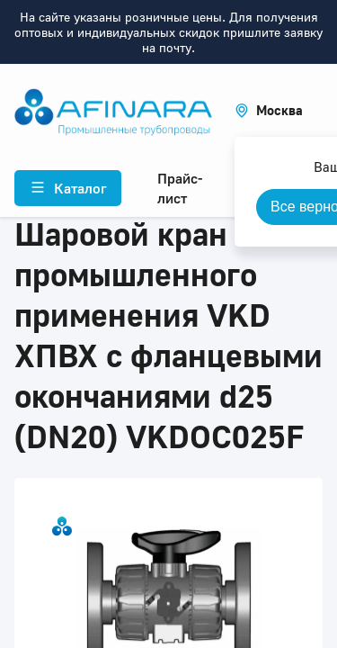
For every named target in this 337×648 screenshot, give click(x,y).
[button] (269, 110)
